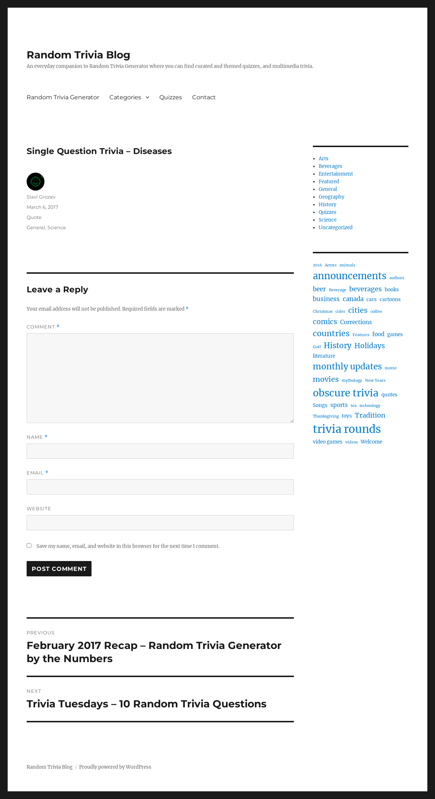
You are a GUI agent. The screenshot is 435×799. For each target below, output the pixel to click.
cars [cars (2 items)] (371, 299)
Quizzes (170, 97)
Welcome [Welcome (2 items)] (371, 442)
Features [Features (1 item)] (361, 335)
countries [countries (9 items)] (331, 333)
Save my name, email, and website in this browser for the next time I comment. (128, 546)
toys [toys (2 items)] (347, 416)
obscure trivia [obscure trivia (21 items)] (345, 393)
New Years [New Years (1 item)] (375, 380)
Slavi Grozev (41, 197)
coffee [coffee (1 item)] (376, 311)
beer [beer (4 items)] (319, 289)
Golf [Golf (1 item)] (317, 347)
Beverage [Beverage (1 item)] (337, 290)
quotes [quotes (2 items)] (389, 395)
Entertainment (336, 174)
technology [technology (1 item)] (370, 405)
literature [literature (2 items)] (324, 356)
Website (39, 508)
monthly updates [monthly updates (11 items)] (347, 366)
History (327, 204)
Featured (329, 181)
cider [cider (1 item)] (340, 311)
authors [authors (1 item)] (396, 278)
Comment (43, 327)
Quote (34, 217)
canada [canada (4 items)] (353, 299)
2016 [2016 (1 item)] (317, 265)
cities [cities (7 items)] (358, 310)
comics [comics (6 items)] (325, 321)
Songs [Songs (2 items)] (320, 405)
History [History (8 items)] (338, 345)
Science (56, 227)
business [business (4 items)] (326, 299)
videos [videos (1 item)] (351, 442)
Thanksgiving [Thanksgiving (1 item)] (326, 416)
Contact (204, 97)
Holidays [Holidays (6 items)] (369, 345)
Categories (125, 97)
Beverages (330, 166)
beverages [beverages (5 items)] (365, 289)
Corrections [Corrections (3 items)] (356, 322)
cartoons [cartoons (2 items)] (390, 299)
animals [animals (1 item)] (347, 265)
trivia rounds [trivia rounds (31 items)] (347, 429)
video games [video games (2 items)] (327, 442)
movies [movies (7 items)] (326, 379)
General (36, 227)
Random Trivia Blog (79, 55)
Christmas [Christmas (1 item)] (323, 311)
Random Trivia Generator (63, 97)
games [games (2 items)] (395, 334)
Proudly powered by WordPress (115, 767)
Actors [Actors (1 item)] (331, 265)
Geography (331, 197)
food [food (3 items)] (378, 334)
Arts (324, 158)
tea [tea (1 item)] (354, 405)
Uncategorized (336, 227)
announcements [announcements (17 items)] (350, 276)
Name (37, 437)
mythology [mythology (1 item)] (352, 380)
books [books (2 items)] (392, 290)
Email (37, 473)
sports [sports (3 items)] (339, 405)
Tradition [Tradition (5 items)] (370, 415)
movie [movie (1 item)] (391, 368)
